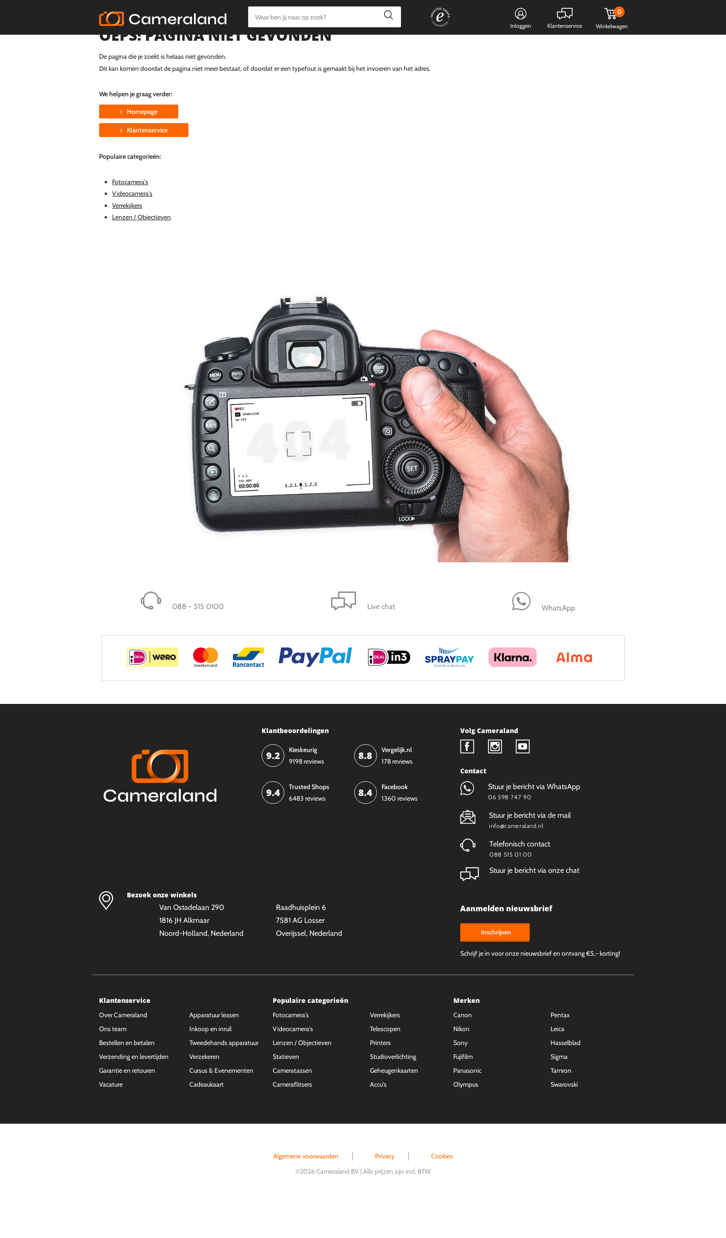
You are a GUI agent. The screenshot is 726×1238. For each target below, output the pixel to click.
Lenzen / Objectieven (141, 252)
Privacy (384, 1191)
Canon (462, 1049)
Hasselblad (566, 1077)
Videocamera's (132, 228)
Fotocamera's (130, 216)
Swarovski (564, 1119)
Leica (557, 1063)
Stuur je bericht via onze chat (519, 905)
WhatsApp (468, 48)
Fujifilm (463, 1091)
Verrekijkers (127, 240)
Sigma (559, 1091)
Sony (460, 1077)
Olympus (465, 1119)
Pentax (560, 1049)
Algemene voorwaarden (305, 1191)
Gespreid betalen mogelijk (399, 48)
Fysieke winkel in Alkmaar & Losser (554, 48)
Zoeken (386, 16)
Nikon (461, 1063)
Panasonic (467, 1105)
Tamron (561, 1105)
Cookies (442, 1191)
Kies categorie (128, 48)
